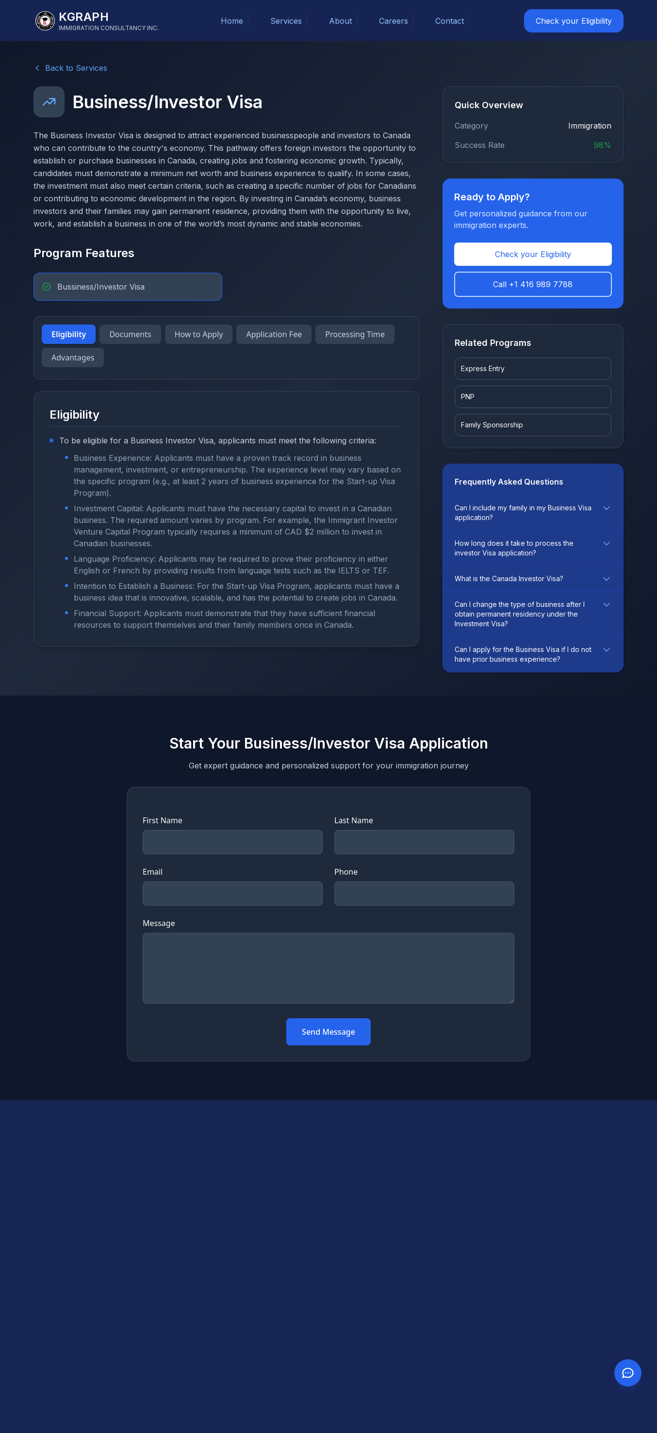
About (340, 21)
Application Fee (274, 334)
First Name (162, 820)
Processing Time (355, 334)
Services (286, 21)
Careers (393, 21)
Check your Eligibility (574, 21)
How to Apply (199, 334)
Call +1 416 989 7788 (533, 284)
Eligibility (68, 334)
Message (159, 923)
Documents (130, 334)
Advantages (72, 357)
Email (153, 871)
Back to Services (70, 68)
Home (232, 21)
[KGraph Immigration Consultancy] (97, 20)
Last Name (353, 820)
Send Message (328, 1031)
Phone (346, 871)
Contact (449, 21)
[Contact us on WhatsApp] (627, 1372)
